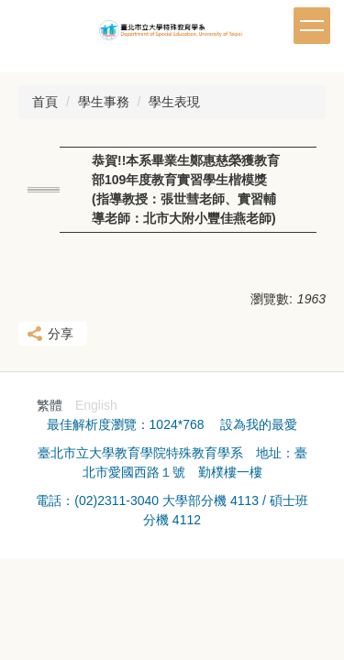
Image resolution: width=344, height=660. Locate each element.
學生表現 (174, 101)
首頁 (45, 101)
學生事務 (103, 101)
